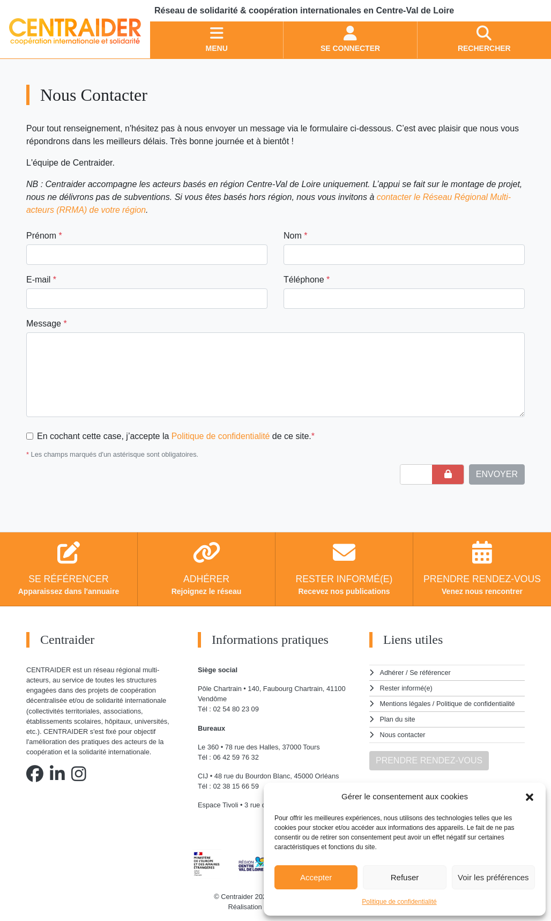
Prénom (44, 235)
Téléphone (307, 279)
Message (46, 323)
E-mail (41, 279)
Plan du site (398, 718)
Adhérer (391, 673)
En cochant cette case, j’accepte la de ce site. (176, 436)
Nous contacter (403, 733)
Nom (295, 235)
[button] (529, 796)
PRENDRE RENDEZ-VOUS (429, 758)
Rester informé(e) (407, 688)
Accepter (316, 877)
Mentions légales (405, 703)
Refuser (405, 877)
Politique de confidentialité (399, 901)
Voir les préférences (493, 877)
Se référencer (430, 673)
